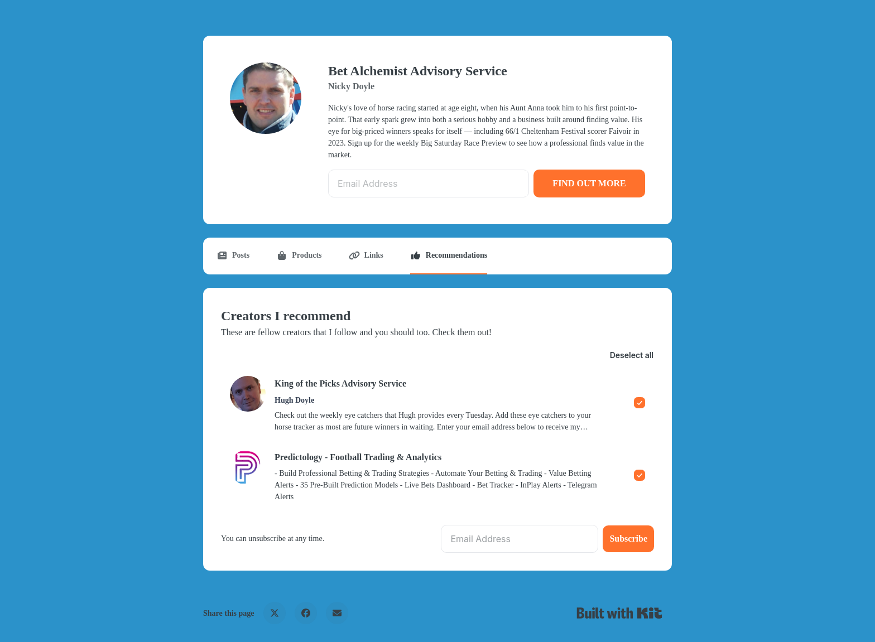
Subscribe (628, 538)
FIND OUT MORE (589, 183)
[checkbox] (437, 403)
